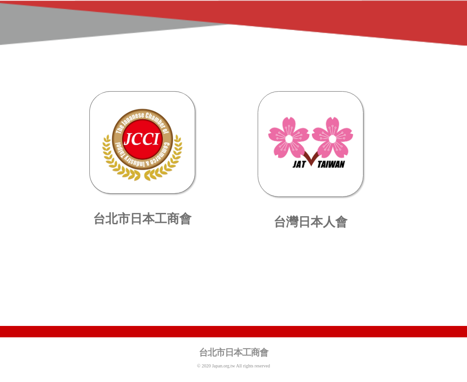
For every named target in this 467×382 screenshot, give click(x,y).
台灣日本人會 (311, 222)
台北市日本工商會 (142, 219)
